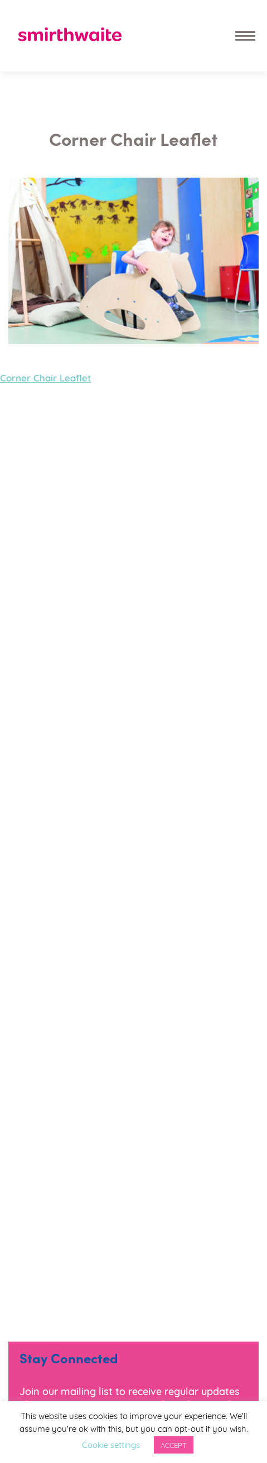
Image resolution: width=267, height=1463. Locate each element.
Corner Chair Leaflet (45, 377)
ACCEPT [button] (174, 1445)
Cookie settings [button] (111, 1444)
